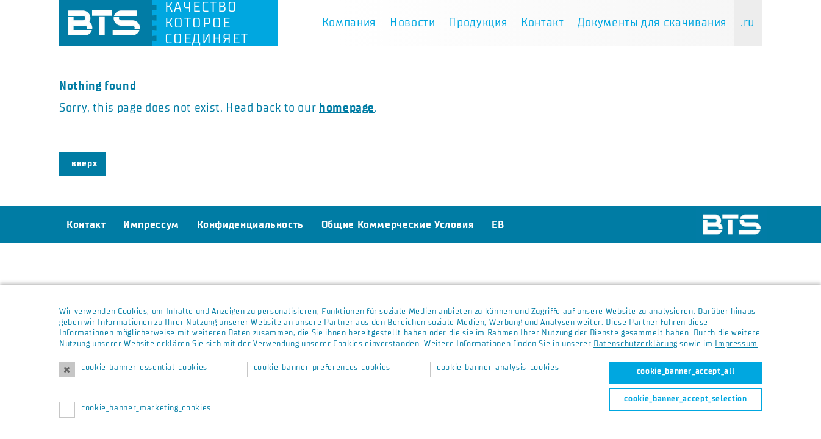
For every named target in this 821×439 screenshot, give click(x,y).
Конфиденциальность (250, 224)
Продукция (477, 22)
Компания (349, 22)
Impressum (736, 344)
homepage (347, 108)
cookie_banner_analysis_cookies (498, 367)
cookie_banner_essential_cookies (144, 367)
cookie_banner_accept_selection (685, 398)
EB (498, 224)
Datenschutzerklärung (635, 344)
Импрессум (151, 224)
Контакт (542, 22)
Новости (412, 22)
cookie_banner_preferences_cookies (322, 367)
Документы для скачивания (652, 22)
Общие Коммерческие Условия (398, 224)
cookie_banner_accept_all (685, 371)
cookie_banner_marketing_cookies (146, 408)
